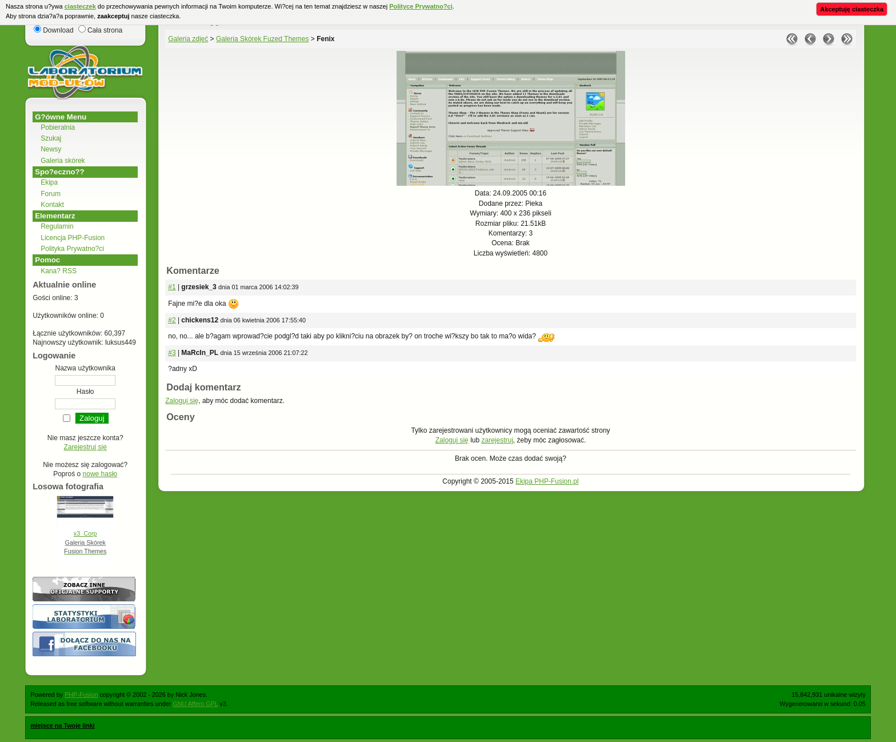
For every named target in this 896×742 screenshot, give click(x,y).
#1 (171, 287)
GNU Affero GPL (195, 703)
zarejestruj (497, 440)
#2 (171, 320)
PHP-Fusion (81, 694)
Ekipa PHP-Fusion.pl (547, 481)
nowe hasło (100, 474)
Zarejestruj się (85, 447)
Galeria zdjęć (188, 39)
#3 (171, 353)
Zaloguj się (181, 401)
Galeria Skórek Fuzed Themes (262, 39)
